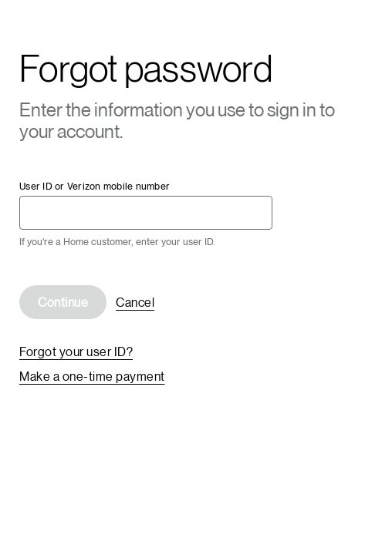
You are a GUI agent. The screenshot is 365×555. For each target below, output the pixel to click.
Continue (63, 301)
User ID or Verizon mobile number (94, 186)
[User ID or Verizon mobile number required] (145, 213)
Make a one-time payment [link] (92, 375)
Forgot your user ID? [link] (76, 351)
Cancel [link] (135, 301)
